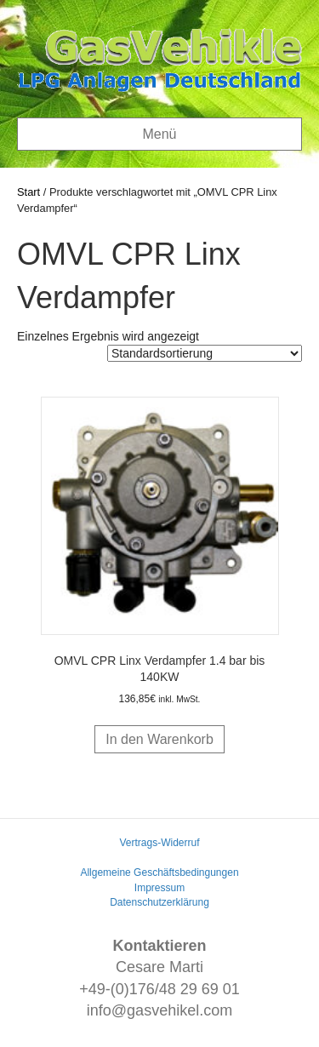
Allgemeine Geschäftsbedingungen (159, 872)
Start (28, 192)
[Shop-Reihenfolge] (204, 353)
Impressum (159, 888)
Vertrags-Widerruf (159, 843)
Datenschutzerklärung (159, 902)
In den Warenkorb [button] (159, 739)
